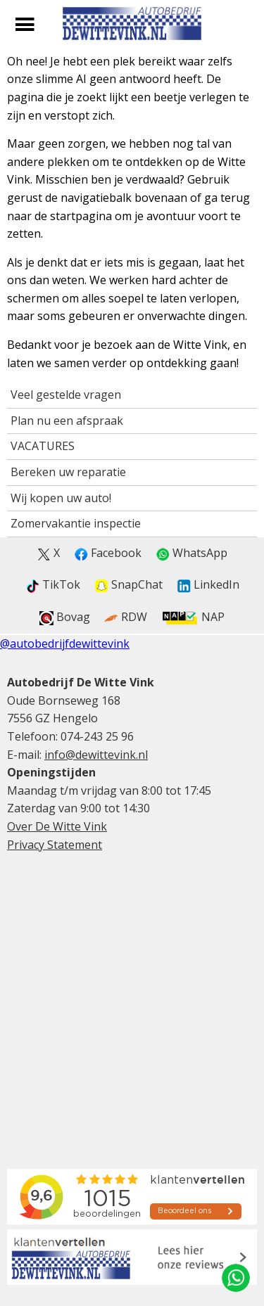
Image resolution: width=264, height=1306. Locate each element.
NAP (193, 617)
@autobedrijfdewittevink (65, 643)
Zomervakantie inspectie (76, 523)
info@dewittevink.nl (96, 754)
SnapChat (128, 585)
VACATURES (43, 446)
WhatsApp (191, 553)
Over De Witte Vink (57, 826)
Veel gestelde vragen (66, 394)
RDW (125, 617)
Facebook (108, 553)
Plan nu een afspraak (67, 420)
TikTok (52, 585)
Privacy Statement (54, 844)
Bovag (64, 617)
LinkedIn (208, 585)
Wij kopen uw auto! (61, 498)
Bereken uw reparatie (68, 472)
